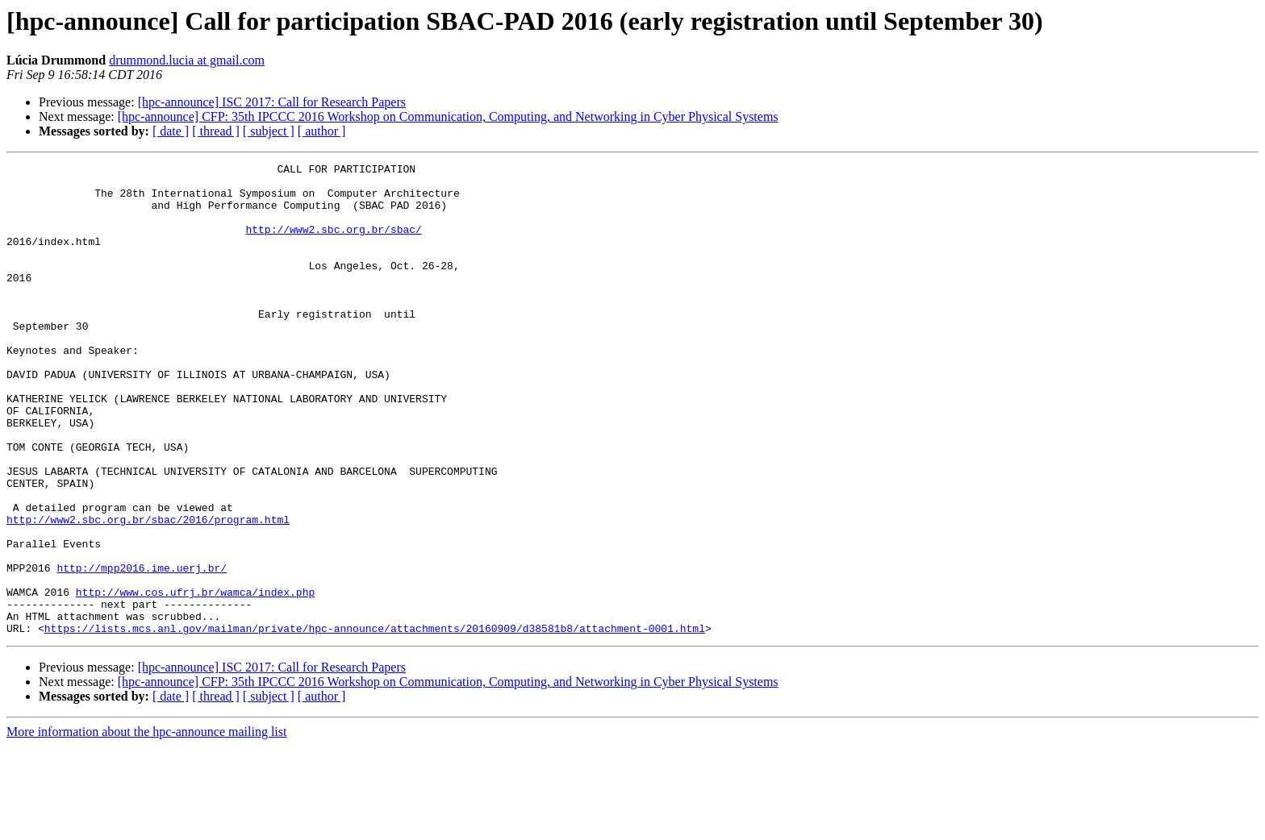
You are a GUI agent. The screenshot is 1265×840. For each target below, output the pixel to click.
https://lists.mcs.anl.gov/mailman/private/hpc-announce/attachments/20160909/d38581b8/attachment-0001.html (374, 722)
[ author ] (322, 131)
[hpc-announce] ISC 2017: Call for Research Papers (272, 102)
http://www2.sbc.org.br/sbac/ (333, 243)
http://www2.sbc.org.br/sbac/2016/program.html (148, 591)
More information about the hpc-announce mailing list (146, 826)
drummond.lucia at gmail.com (187, 60)
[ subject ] (268, 131)
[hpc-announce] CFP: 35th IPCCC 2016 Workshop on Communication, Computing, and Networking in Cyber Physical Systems (448, 116)
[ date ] (170, 131)
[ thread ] (216, 131)
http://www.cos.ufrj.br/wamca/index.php (195, 679)
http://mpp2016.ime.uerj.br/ (141, 649)
